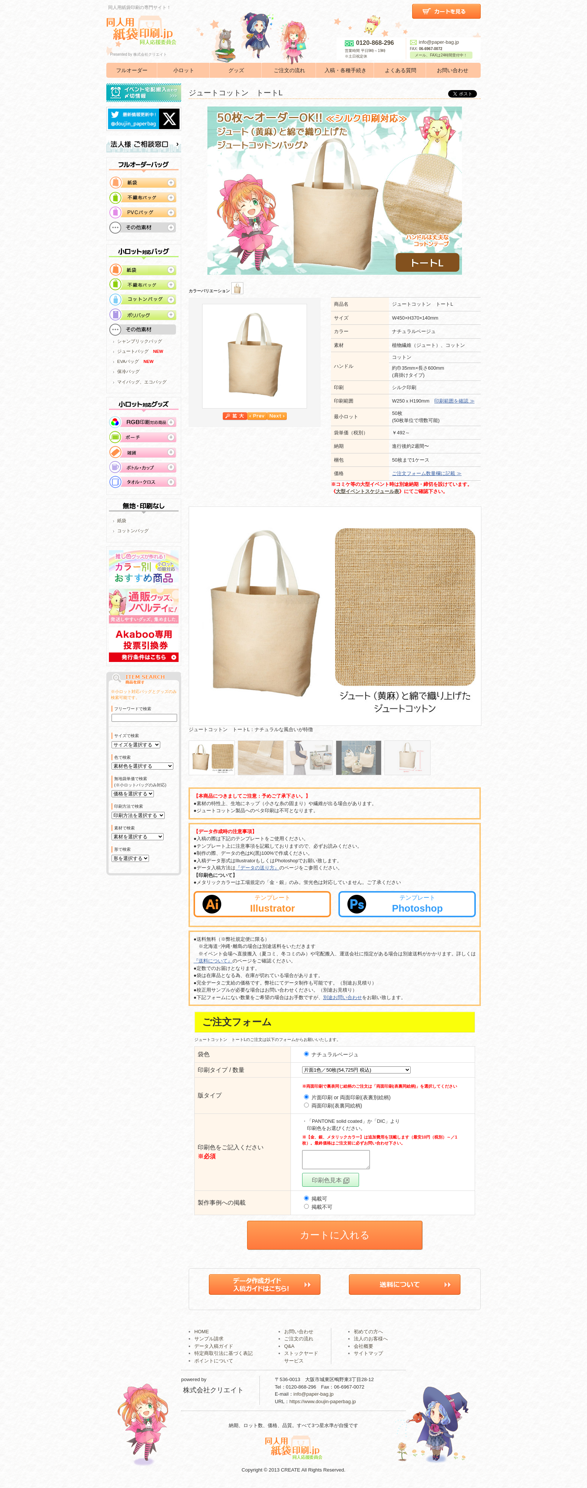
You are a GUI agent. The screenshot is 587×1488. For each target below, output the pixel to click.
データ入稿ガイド (213, 1349)
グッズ (236, 70)
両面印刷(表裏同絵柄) (336, 1106)
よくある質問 (400, 70)
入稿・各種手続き (346, 70)
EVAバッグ (128, 361)
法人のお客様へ (371, 1342)
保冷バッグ (128, 371)
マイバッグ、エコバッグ (142, 382)
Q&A (289, 1349)
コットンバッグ (133, 531)
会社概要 (363, 1349)
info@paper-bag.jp (434, 42)
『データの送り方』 (257, 868)
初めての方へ (368, 1335)
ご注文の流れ (289, 70)
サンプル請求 (208, 1342)
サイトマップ (368, 1356)
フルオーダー (131, 70)
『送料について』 (213, 961)
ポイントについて (213, 1364)
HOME (201, 1335)
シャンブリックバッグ (139, 341)
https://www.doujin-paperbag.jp (322, 1405)
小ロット (183, 70)
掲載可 (315, 1202)
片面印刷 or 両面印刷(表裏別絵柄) (351, 1097)
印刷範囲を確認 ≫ (454, 401)
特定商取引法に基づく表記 (223, 1356)
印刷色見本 (330, 1183)
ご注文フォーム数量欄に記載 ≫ (427, 473)
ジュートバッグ (133, 351)
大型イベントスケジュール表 (367, 491)
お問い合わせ (452, 70)
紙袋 (121, 520)
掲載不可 (318, 1210)
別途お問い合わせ (342, 997)
